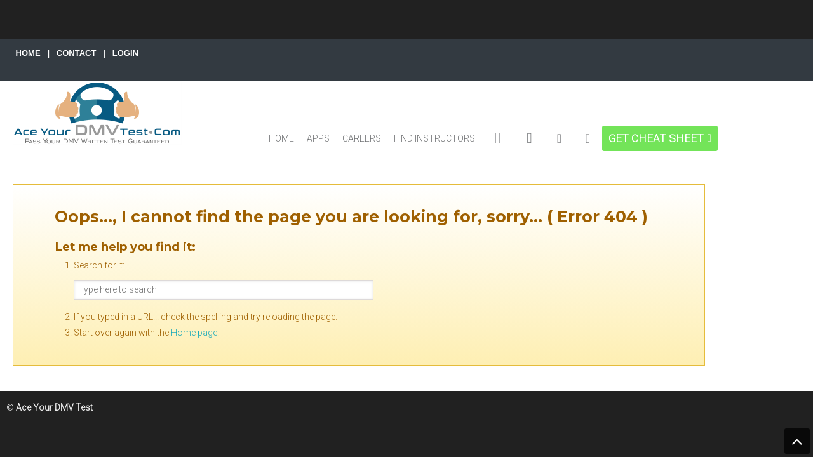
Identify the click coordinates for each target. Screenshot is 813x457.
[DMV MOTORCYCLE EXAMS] (529, 138)
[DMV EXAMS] (497, 138)
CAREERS (361, 138)
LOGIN (125, 53)
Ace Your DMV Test (97, 113)
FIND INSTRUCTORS (434, 138)
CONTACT (77, 53)
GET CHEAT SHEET (656, 138)
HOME (28, 53)
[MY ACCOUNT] (588, 138)
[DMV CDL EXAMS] (559, 138)
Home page (194, 333)
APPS (318, 138)
